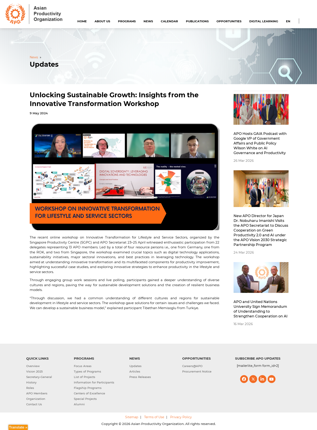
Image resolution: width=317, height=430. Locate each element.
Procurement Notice (196, 371)
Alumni (79, 404)
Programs (127, 21)
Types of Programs (87, 371)
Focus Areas (83, 366)
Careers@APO (192, 366)
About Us (102, 21)
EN (288, 21)
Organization (35, 398)
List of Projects (84, 377)
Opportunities (229, 21)
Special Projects (85, 398)
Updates (135, 366)
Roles (30, 388)
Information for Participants (94, 382)
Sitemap (131, 417)
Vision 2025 (34, 371)
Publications (197, 21)
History (31, 382)
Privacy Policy (181, 417)
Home (82, 21)
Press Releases (140, 377)
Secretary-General (39, 377)
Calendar (169, 21)
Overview (33, 366)
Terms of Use (154, 417)
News (148, 21)
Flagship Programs (88, 388)
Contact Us (34, 404)
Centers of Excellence (89, 393)
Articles (134, 371)
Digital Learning (263, 21)
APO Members (36, 393)
